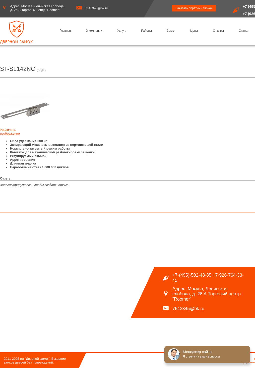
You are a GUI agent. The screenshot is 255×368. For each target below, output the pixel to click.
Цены (194, 30)
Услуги (122, 30)
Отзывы (218, 30)
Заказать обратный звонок (194, 8)
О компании (94, 30)
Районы (146, 30)
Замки (171, 30)
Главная (65, 30)
